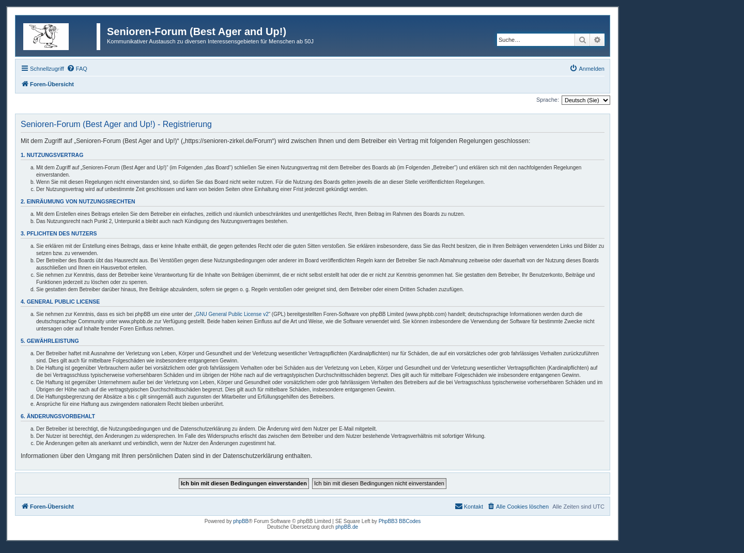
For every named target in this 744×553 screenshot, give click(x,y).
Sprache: (547, 100)
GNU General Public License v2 (232, 314)
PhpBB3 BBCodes (400, 521)
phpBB (241, 521)
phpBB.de (346, 527)
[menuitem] (77, 68)
